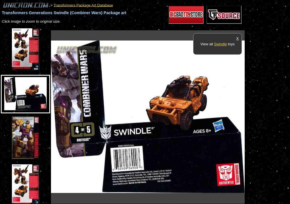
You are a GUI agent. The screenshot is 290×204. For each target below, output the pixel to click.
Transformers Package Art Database (83, 5)
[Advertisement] (154, 27)
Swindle (220, 44)
